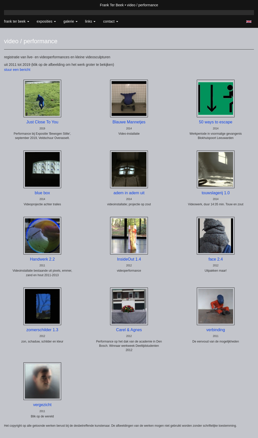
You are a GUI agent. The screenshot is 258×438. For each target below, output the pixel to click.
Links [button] (90, 21)
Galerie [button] (70, 21)
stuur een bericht (17, 70)
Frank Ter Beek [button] (16, 21)
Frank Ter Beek (112, 5)
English (249, 21)
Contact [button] (110, 21)
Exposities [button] (46, 21)
